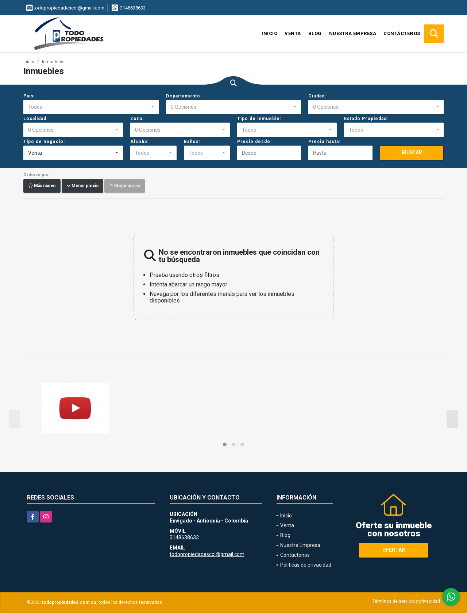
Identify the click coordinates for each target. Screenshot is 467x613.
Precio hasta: (324, 141)
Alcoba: (139, 141)
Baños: (192, 141)
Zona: (137, 118)
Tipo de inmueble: (259, 118)
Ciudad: (317, 96)
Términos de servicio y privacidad (406, 601)
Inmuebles (52, 61)
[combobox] (91, 107)
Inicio (269, 33)
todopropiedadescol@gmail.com (207, 554)
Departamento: (184, 96)
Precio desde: (254, 141)
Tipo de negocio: (44, 141)
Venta (293, 33)
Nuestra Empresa (353, 33)
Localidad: (35, 118)
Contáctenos (401, 33)
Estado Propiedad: (366, 118)
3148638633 (133, 8)
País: (29, 96)
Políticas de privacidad (305, 565)
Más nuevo (42, 186)
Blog (315, 33)
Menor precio (82, 186)
